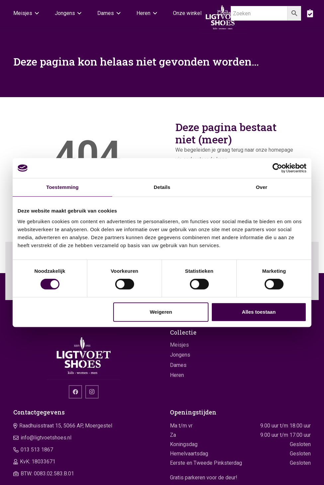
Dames (178, 365)
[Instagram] (92, 392)
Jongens (180, 355)
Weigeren (161, 312)
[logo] (83, 354)
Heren (177, 375)
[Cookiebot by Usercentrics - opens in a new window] (277, 168)
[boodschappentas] (310, 13)
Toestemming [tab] (62, 187)
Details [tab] (162, 187)
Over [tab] (262, 187)
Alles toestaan (259, 312)
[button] (35, 13)
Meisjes (179, 345)
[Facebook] (75, 392)
